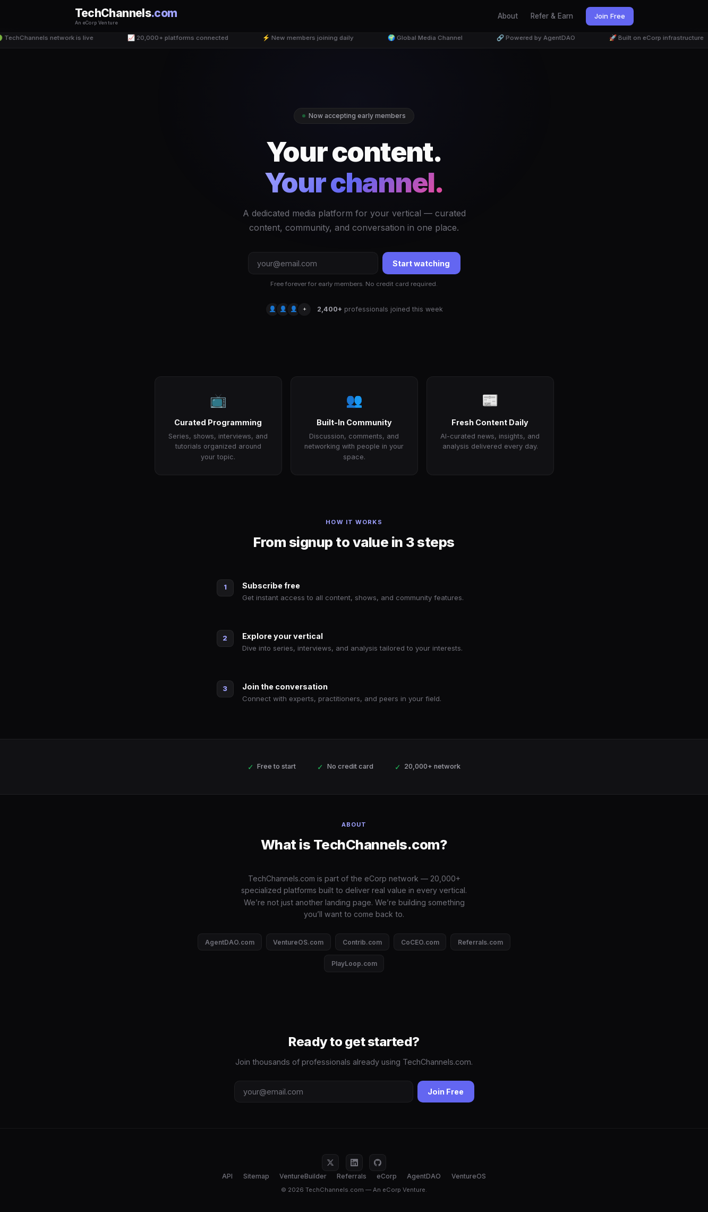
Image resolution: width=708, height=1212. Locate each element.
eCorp (387, 1176)
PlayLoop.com (354, 963)
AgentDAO (424, 1176)
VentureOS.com (298, 942)
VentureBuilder (303, 1176)
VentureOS (468, 1176)
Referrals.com (480, 942)
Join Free (609, 16)
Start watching (421, 263)
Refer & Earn (552, 16)
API (227, 1176)
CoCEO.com (420, 942)
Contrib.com (362, 942)
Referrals (351, 1176)
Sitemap (256, 1176)
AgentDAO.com (229, 942)
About (508, 16)
